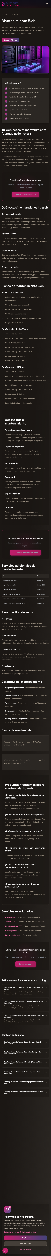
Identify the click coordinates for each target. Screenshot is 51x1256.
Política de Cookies (11, 1234)
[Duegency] (10, 4)
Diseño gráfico (11, 931)
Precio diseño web (12, 935)
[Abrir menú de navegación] (47, 4)
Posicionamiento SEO (13, 926)
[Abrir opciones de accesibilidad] (5, 1251)
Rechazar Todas (25, 1245)
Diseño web (10, 917)
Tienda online (10, 922)
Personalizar (25, 1251)
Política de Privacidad (28, 1234)
